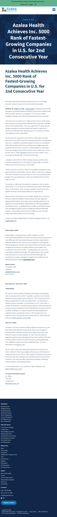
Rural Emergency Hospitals (8, 438)
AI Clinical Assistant (6, 411)
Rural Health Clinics (6, 440)
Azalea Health (30, 109)
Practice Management (6, 417)
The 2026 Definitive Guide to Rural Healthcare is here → (28, 2)
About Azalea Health (6, 473)
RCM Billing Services (6, 419)
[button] (36, 4)
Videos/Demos (4, 459)
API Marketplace (5, 465)
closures (7, 201)
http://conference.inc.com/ (13, 369)
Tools (2, 457)
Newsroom (4, 482)
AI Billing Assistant (5, 408)
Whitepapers (4, 463)
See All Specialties (5, 442)
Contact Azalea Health (6, 477)
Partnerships (4, 484)
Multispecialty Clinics (6, 434)
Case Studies (4, 450)
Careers (3, 475)
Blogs (2, 448)
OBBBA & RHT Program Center (9, 454)
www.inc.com (20, 345)
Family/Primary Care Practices (8, 436)
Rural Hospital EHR (6, 421)
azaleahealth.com (10, 221)
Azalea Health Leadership (7, 480)
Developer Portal (5, 467)
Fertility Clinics (5, 429)
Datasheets (4, 452)
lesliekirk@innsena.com (12, 272)
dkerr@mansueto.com (12, 383)
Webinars (3, 461)
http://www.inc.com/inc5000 (22, 318)
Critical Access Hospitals (7, 427)
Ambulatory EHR (5, 406)
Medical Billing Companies (7, 431)
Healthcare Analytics (6, 413)
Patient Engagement (6, 415)
